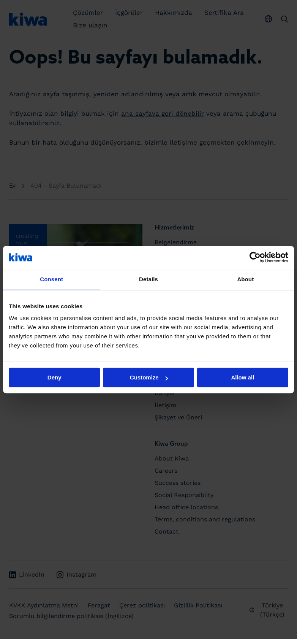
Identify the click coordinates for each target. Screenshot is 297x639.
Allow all (242, 377)
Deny (54, 377)
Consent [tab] (51, 279)
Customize (149, 377)
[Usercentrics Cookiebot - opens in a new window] (255, 257)
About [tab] (245, 279)
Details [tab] (148, 279)
